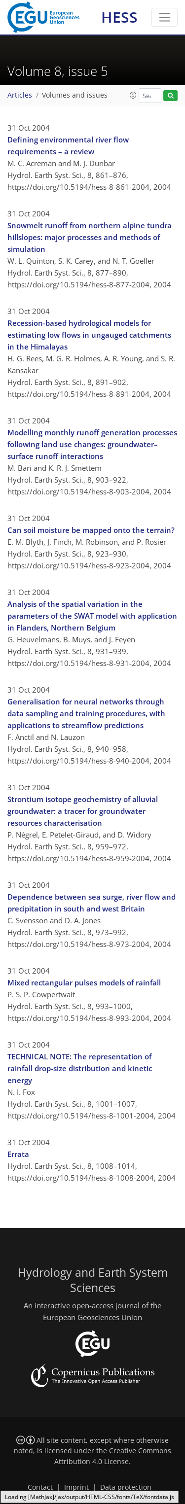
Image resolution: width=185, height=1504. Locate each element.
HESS (119, 17)
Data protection (125, 1487)
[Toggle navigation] (164, 17)
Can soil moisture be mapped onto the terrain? (91, 530)
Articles (19, 95)
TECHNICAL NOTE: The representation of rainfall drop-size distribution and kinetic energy (79, 1068)
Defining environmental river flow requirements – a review (68, 145)
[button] (133, 95)
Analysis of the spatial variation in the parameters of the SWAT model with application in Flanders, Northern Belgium (92, 615)
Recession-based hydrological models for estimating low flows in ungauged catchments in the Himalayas (89, 334)
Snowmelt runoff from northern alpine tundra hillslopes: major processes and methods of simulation (89, 237)
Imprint (76, 1487)
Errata (18, 1154)
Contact (40, 1487)
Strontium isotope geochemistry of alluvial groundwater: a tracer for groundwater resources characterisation (82, 811)
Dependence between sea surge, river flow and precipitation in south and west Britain (91, 902)
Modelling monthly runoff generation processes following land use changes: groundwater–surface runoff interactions (92, 444)
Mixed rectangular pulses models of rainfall (84, 982)
